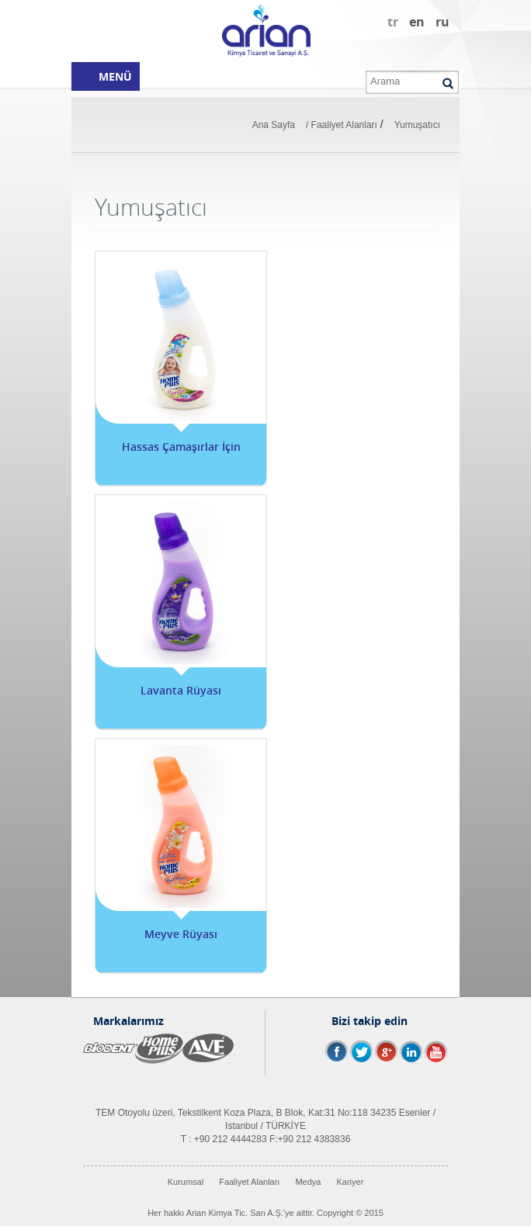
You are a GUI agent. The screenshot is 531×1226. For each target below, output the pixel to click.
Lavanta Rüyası (181, 690)
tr (392, 21)
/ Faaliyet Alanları (341, 124)
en (417, 21)
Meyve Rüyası (180, 933)
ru (442, 21)
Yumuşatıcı (417, 124)
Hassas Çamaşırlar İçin (181, 446)
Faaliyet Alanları (249, 1181)
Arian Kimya (265, 31)
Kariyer (349, 1181)
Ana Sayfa (273, 124)
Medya (308, 1181)
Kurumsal (185, 1181)
